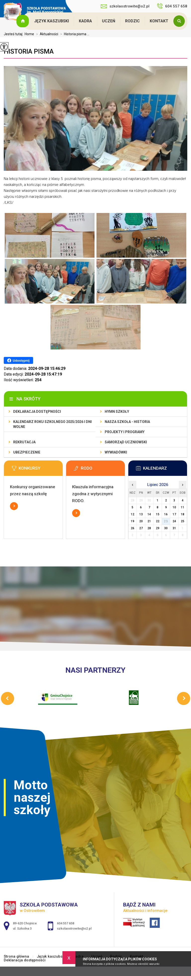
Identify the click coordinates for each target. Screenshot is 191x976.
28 (149, 528)
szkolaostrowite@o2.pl (125, 6)
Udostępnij (18, 360)
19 (132, 521)
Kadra (85, 21)
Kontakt (159, 21)
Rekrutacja (24, 442)
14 (149, 514)
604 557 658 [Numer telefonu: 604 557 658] (65, 923)
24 (174, 521)
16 (166, 514)
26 (132, 528)
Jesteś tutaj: (14, 34)
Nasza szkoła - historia (127, 422)
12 (132, 514)
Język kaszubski (51, 21)
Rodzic (132, 21)
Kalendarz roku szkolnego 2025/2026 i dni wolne (52, 424)
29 (157, 528)
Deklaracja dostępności (37, 412)
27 (141, 528)
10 (174, 507)
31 (174, 528)
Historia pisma (29, 51)
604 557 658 (172, 6)
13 (141, 514)
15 (157, 514)
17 (174, 514)
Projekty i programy (124, 432)
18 (182, 514)
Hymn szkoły (117, 412)
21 (149, 521)
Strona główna (23, 21)
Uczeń (108, 21)
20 (141, 521)
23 (166, 521)
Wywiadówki (116, 452)
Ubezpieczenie (26, 452)
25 (182, 521)
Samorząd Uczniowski (126, 442)
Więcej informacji (14, 506)
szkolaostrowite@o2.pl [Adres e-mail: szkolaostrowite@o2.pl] (74, 928)
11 (182, 507)
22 (157, 521)
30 (166, 528)
